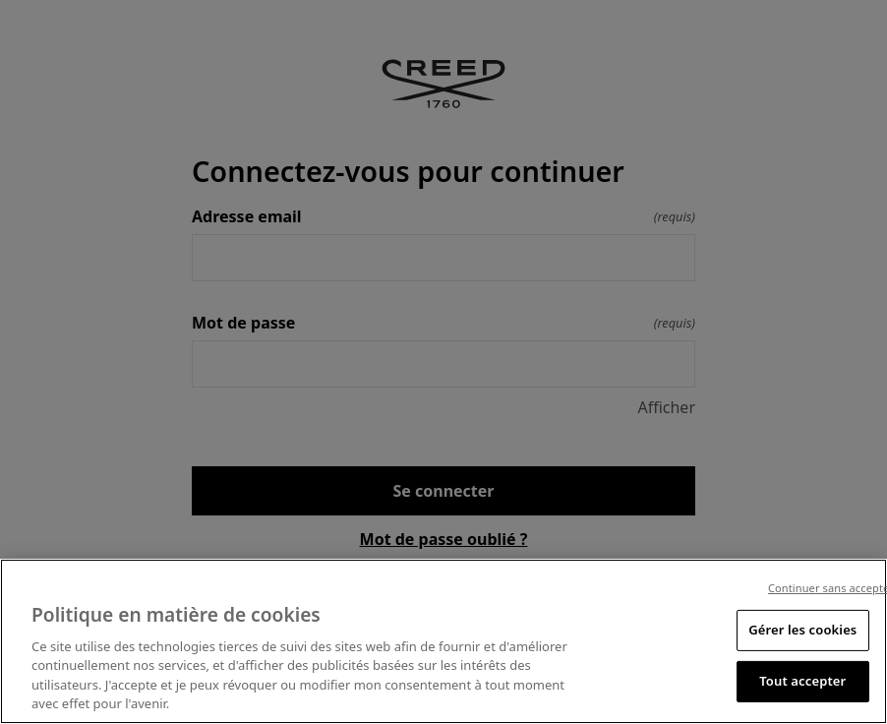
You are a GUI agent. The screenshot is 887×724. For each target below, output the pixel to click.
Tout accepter (802, 681)
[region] (443, 641)
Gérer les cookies (802, 629)
